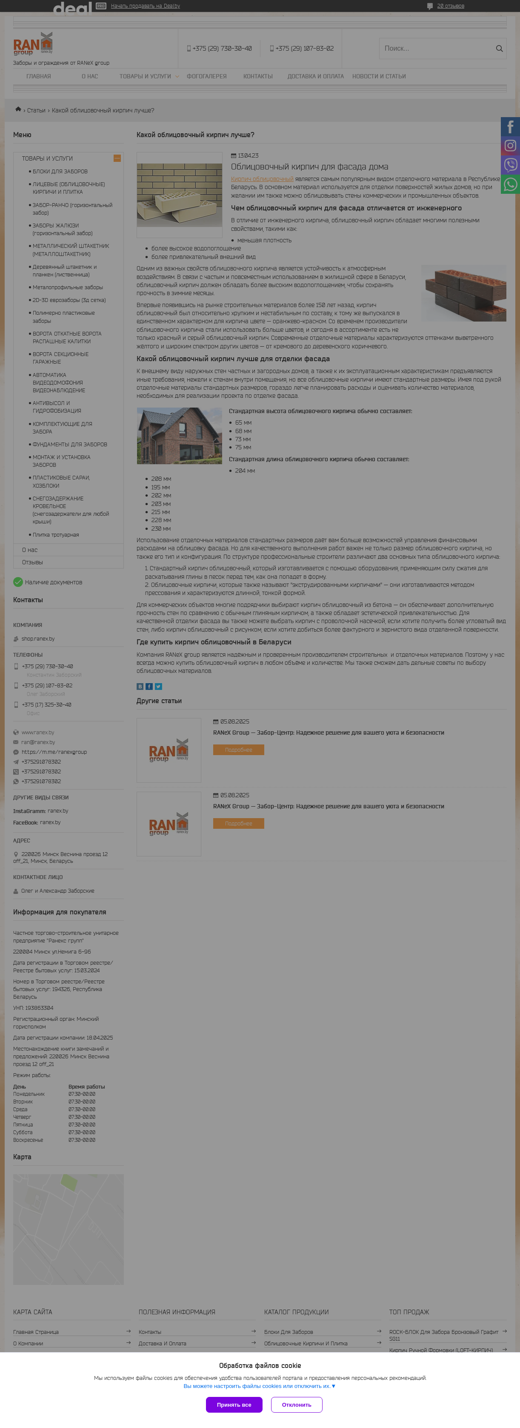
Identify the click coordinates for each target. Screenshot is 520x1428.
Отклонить (296, 1405)
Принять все (234, 1405)
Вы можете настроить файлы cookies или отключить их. (257, 1386)
